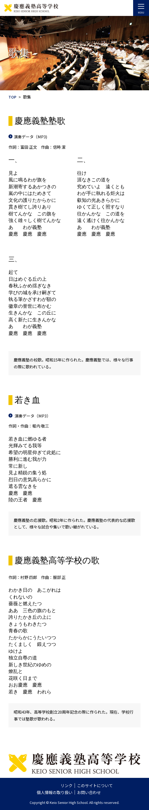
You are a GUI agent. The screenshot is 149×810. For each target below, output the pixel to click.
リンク (67, 785)
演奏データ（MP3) (30, 136)
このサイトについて (95, 785)
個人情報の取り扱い (55, 792)
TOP (12, 97)
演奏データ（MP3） (32, 416)
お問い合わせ (89, 792)
